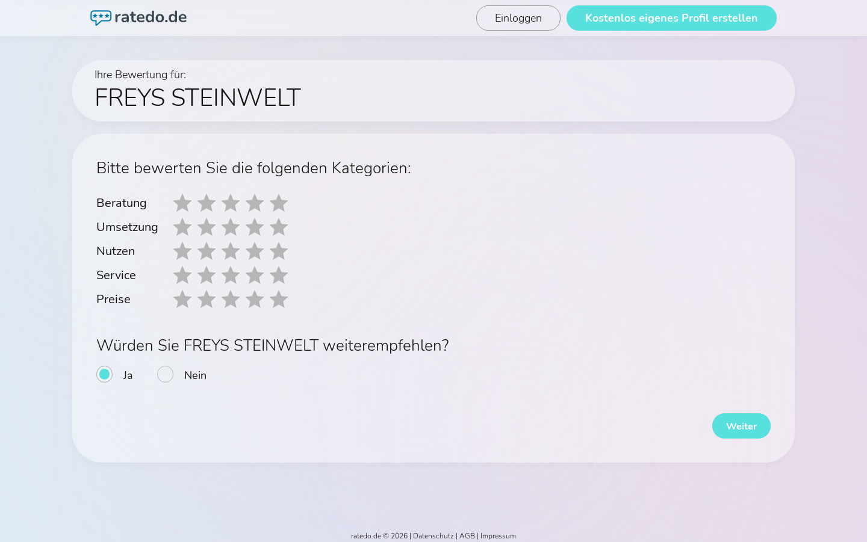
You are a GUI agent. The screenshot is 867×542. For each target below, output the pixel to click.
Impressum (498, 531)
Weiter (734, 421)
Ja (128, 375)
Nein (195, 375)
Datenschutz (433, 531)
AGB (467, 531)
